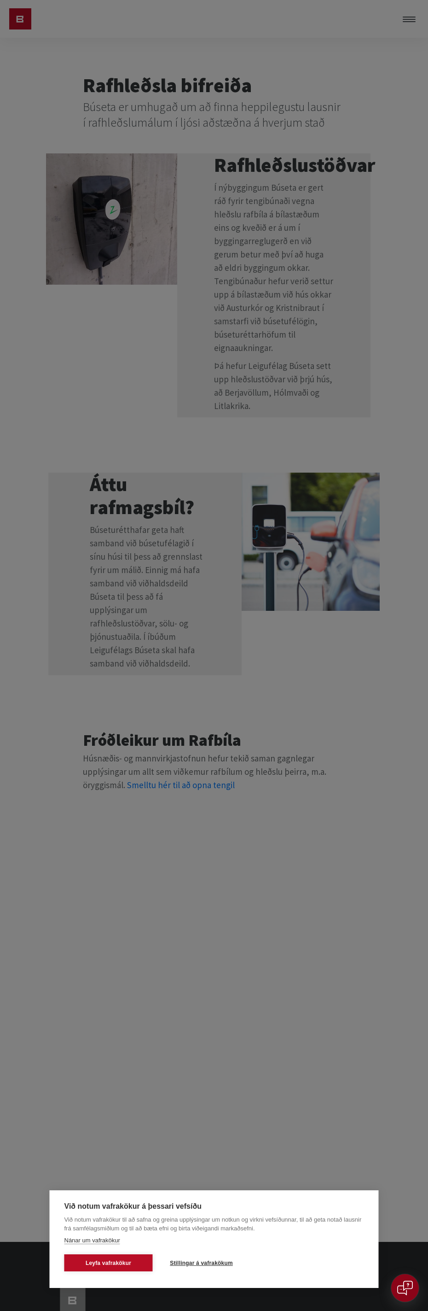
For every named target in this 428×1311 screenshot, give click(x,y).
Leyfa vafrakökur (108, 1263)
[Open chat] (405, 1288)
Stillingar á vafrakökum (201, 1263)
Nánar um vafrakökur (92, 1240)
